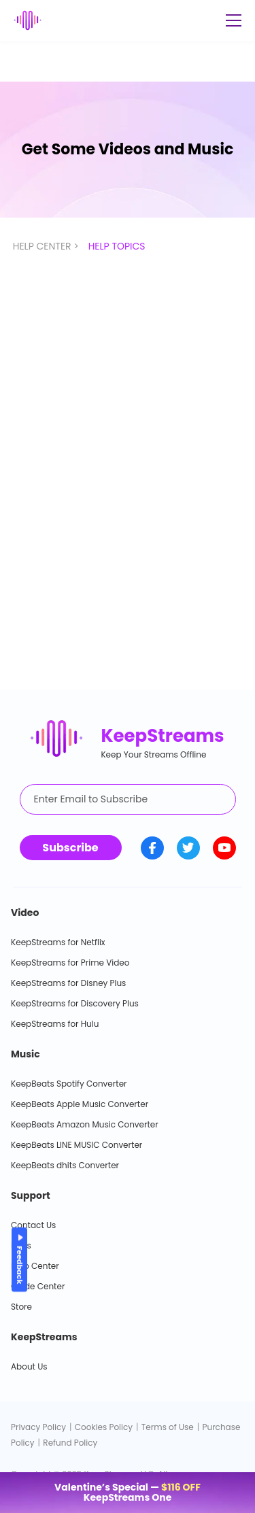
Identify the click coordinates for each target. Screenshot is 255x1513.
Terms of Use (167, 1427)
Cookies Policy (104, 1427)
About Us (29, 1366)
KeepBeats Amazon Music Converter (84, 1124)
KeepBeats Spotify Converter (69, 1083)
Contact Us (33, 1225)
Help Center (35, 1266)
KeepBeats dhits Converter (65, 1165)
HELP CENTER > (47, 246)
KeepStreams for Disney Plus (68, 983)
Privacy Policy (38, 1427)
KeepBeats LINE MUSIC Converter (76, 1145)
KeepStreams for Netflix (58, 942)
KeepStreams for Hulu (55, 1024)
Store (21, 1306)
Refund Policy (70, 1442)
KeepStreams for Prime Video (70, 962)
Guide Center (38, 1286)
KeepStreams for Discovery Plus (75, 1003)
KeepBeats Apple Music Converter (79, 1104)
